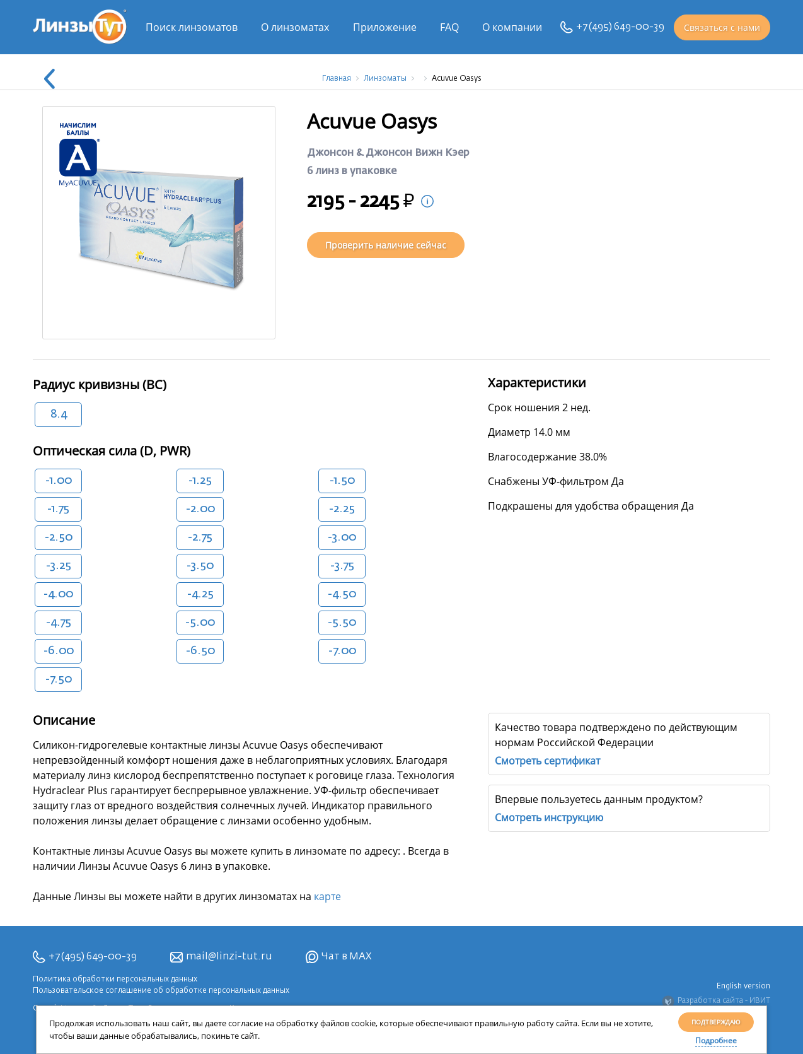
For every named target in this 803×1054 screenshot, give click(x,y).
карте (327, 896)
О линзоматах (295, 27)
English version (743, 986)
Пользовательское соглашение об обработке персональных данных (161, 991)
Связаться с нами (722, 27)
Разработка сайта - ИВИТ (716, 1001)
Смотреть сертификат (547, 761)
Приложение (385, 27)
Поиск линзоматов (192, 27)
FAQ (449, 27)
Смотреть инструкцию (549, 817)
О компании (512, 27)
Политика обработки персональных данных (115, 979)
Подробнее (716, 1040)
